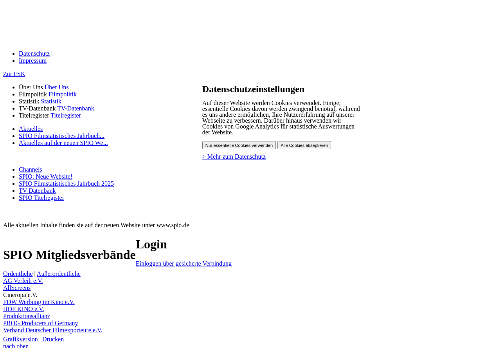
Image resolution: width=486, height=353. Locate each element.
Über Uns (57, 87)
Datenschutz (34, 53)
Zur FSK (14, 74)
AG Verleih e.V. (23, 280)
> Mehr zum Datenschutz (234, 156)
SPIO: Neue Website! (45, 176)
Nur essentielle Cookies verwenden (239, 145)
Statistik (51, 101)
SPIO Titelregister (41, 197)
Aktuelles (31, 128)
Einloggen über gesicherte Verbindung (184, 263)
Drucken (53, 339)
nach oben (16, 346)
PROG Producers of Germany (40, 323)
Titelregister (65, 115)
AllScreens (17, 287)
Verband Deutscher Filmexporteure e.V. (52, 330)
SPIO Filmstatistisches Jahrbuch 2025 (66, 183)
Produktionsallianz (26, 316)
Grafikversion (20, 339)
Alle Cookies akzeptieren (304, 145)
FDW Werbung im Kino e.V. (39, 302)
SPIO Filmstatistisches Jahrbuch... (61, 135)
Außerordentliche (59, 273)
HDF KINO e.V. (23, 309)
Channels (30, 169)
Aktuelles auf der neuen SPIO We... (63, 142)
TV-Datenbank (75, 108)
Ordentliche (18, 273)
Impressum (33, 60)
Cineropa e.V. (20, 294)
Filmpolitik (63, 94)
